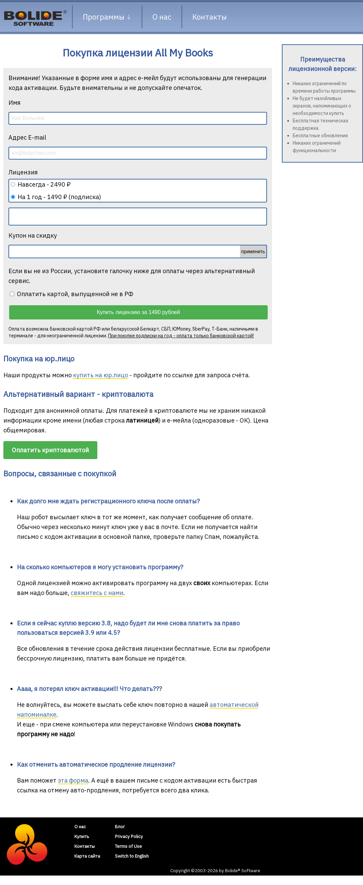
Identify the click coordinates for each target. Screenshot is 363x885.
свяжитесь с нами (97, 593)
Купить (81, 836)
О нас (161, 17)
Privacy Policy (129, 836)
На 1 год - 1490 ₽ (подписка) (59, 197)
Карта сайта (87, 856)
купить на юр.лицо (100, 375)
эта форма (73, 780)
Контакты (209, 17)
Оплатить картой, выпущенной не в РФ (71, 294)
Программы (107, 17)
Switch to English (132, 856)
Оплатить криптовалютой (50, 450)
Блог (120, 826)
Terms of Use (128, 846)
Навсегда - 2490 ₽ (44, 184)
